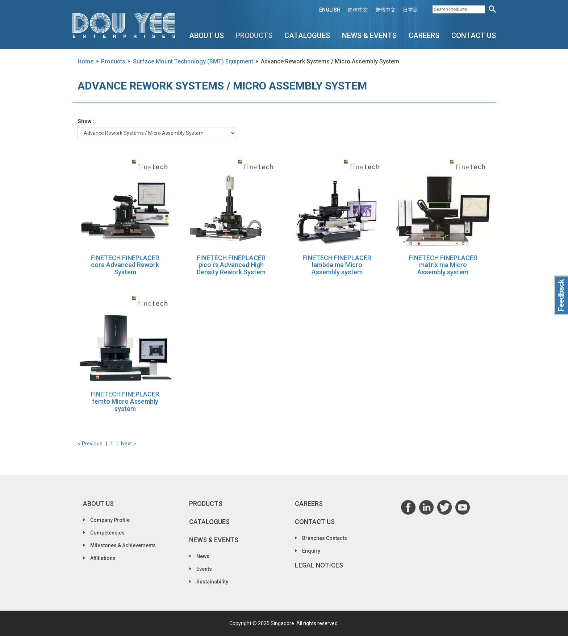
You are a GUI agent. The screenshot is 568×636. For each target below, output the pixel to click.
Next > (128, 443)
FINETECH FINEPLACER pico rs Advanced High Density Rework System (231, 265)
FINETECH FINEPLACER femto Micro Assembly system (125, 401)
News (202, 556)
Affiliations (103, 558)
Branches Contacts (324, 538)
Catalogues (307, 35)
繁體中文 (385, 10)
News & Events (369, 35)
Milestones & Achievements (123, 545)
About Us (206, 35)
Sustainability (212, 582)
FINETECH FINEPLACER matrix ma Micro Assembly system (443, 265)
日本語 (410, 10)
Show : (86, 121)
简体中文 (358, 10)
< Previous (90, 443)
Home (85, 61)
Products (254, 35)
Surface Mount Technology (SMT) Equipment (193, 61)
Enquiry (311, 551)
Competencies (107, 533)
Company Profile (110, 520)
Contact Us (473, 35)
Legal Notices (319, 565)
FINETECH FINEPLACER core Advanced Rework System (125, 265)
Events (204, 569)
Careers (424, 35)
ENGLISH (330, 10)
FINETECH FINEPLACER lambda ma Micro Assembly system (336, 265)
